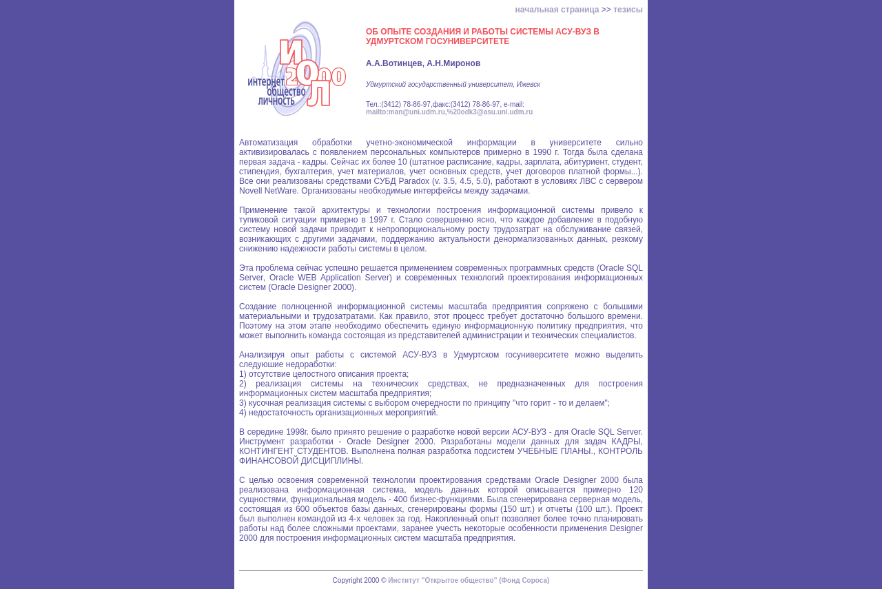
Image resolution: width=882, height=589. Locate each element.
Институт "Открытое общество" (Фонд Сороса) (468, 580)
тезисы (628, 9)
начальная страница (557, 9)
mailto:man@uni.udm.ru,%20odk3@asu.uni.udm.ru (449, 112)
